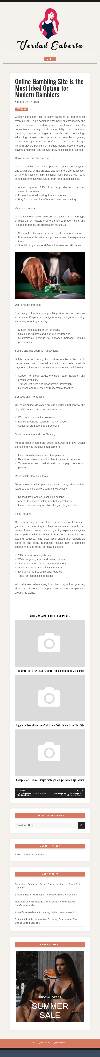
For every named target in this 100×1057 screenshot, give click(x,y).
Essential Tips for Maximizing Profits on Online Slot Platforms (46, 897)
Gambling (22, 110)
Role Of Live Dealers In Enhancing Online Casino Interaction (45, 914)
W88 (43, 314)
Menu (50, 60)
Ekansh (39, 103)
